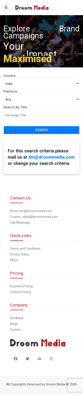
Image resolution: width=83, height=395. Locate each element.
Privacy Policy (19, 254)
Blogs (14, 324)
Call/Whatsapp (20, 222)
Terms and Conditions (25, 248)
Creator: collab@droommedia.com (34, 217)
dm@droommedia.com (51, 157)
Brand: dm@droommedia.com (31, 211)
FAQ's (14, 260)
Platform (10, 91)
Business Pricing (21, 286)
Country (9, 76)
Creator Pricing (20, 292)
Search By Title (15, 107)
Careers (15, 329)
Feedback (16, 318)
